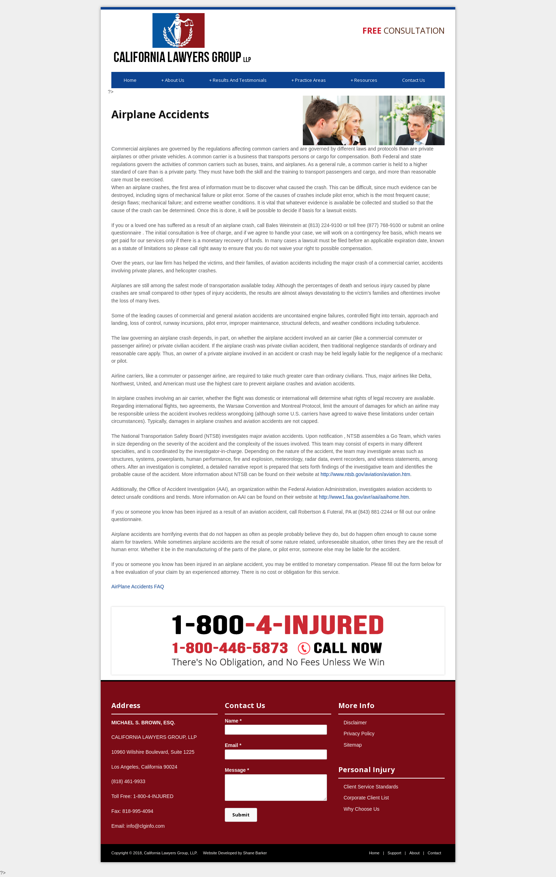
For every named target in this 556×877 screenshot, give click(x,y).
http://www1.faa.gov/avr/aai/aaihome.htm (364, 497)
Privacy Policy (359, 733)
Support (394, 853)
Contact (434, 853)
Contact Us (413, 80)
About (414, 853)
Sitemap (353, 745)
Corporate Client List (366, 797)
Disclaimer (355, 722)
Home (130, 80)
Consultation (403, 30)
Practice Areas (308, 80)
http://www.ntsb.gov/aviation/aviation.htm (365, 474)
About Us (172, 80)
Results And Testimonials (238, 80)
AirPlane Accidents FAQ (137, 586)
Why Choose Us (361, 809)
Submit (241, 814)
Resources (364, 80)
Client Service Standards (371, 787)
